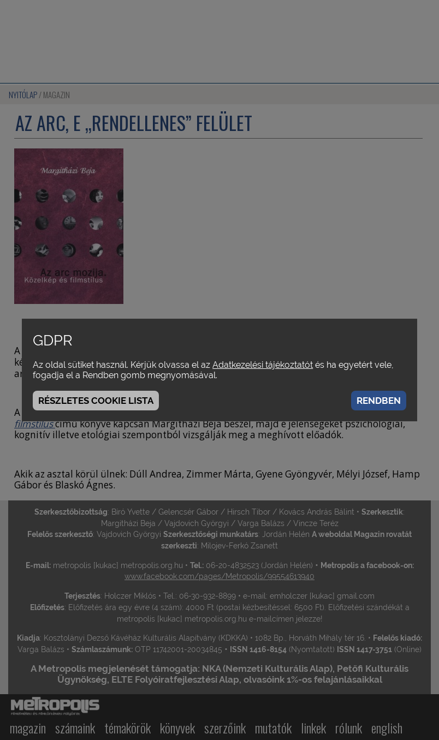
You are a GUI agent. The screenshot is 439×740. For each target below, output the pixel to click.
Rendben (379, 400)
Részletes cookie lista (95, 400)
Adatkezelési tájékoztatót (262, 365)
